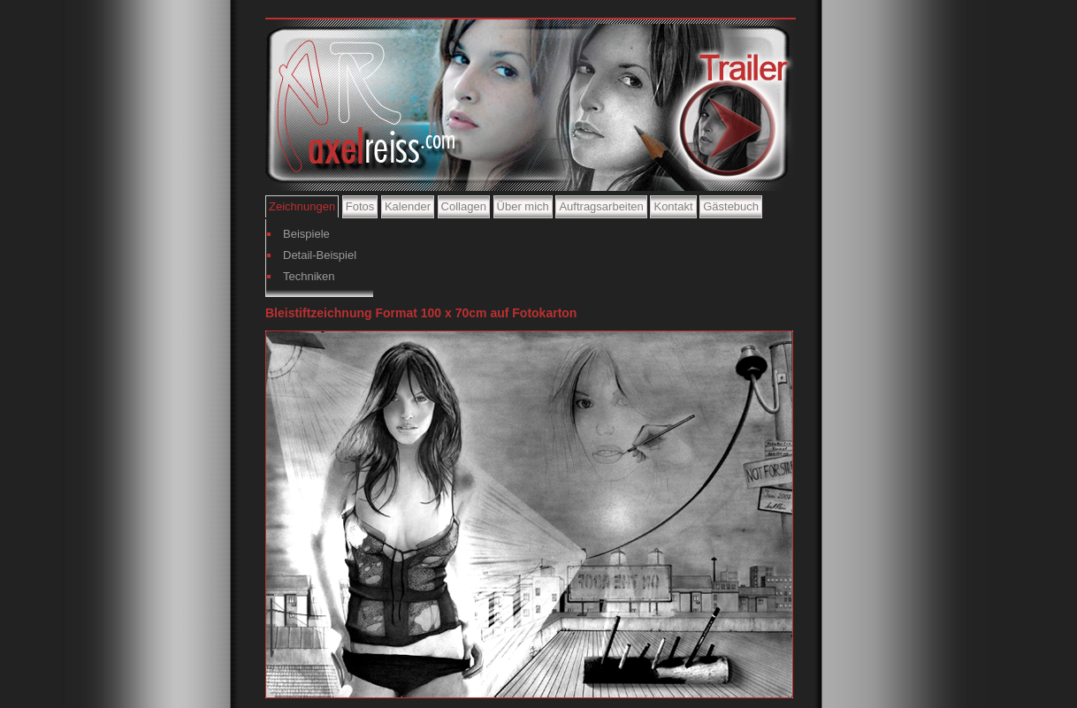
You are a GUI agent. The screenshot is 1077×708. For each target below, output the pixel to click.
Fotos (360, 206)
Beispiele (306, 233)
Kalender (408, 206)
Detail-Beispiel (319, 255)
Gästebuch (731, 206)
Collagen (463, 206)
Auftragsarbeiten (601, 206)
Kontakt (672, 206)
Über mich (523, 206)
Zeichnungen (302, 206)
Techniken (309, 276)
